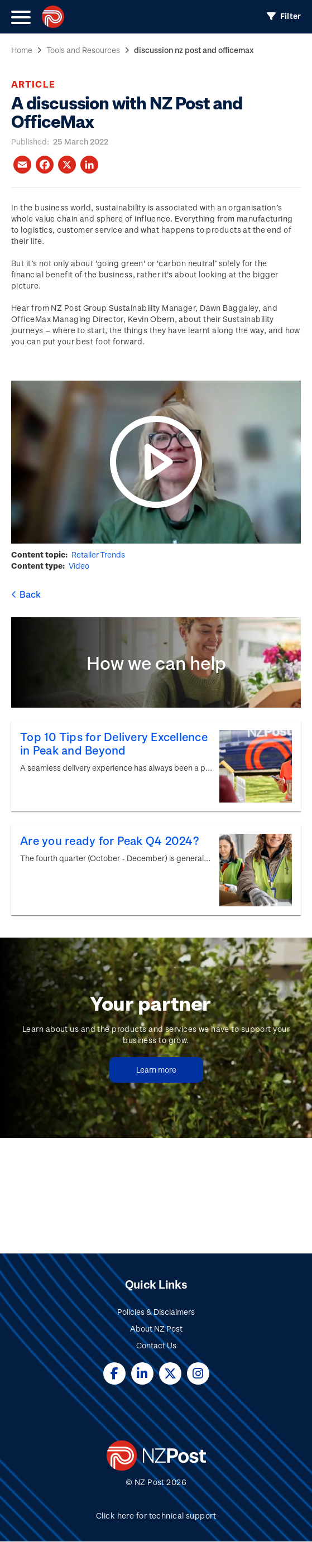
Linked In (142, 1373)
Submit (271, 1187)
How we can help (156, 662)
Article (33, 84)
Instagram (198, 1373)
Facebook (114, 1373)
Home (21, 50)
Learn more (156, 1069)
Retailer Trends (98, 554)
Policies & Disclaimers (156, 1312)
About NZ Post (156, 1328)
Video (79, 565)
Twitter (170, 1373)
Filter (290, 16)
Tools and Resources (83, 50)
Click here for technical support (156, 1515)
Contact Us (156, 1345)
